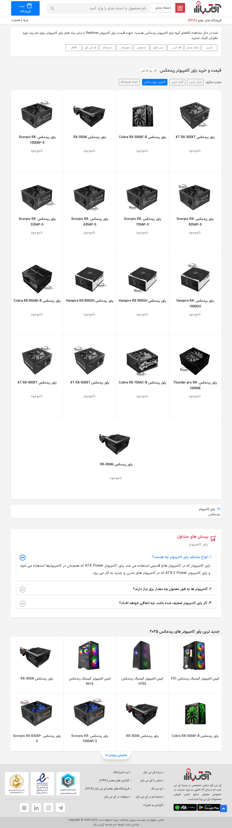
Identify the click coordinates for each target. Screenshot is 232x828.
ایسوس (141, 47)
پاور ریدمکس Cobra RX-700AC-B (142, 382)
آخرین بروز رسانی (154, 82)
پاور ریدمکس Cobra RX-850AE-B (37, 301)
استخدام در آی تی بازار (150, 797)
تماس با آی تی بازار (152, 780)
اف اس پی (174, 47)
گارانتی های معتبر (115, 780)
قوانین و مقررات (154, 805)
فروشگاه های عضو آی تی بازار (108, 789)
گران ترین (177, 82)
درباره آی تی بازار (154, 772)
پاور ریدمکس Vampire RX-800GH (90, 301)
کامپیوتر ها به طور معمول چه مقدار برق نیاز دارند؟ (115, 589)
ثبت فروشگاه (122, 772)
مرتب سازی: (213, 82)
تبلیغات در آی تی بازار (118, 797)
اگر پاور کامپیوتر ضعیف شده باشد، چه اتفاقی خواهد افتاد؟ (115, 603)
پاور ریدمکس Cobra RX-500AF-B (142, 137)
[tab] (184, 631)
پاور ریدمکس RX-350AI (89, 137)
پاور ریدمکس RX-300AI (116, 464)
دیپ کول (158, 47)
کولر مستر (192, 47)
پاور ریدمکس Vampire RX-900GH (142, 301)
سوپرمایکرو (123, 47)
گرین (209, 47)
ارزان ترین (195, 82)
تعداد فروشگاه (129, 82)
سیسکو (107, 47)
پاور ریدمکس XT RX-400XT (37, 382)
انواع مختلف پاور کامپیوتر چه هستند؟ (115, 557)
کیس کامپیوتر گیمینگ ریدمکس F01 (195, 678)
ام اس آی (90, 47)
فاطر (73, 47)
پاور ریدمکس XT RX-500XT (89, 382)
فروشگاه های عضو (204, 20)
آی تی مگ (158, 789)
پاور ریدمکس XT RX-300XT (195, 137)
